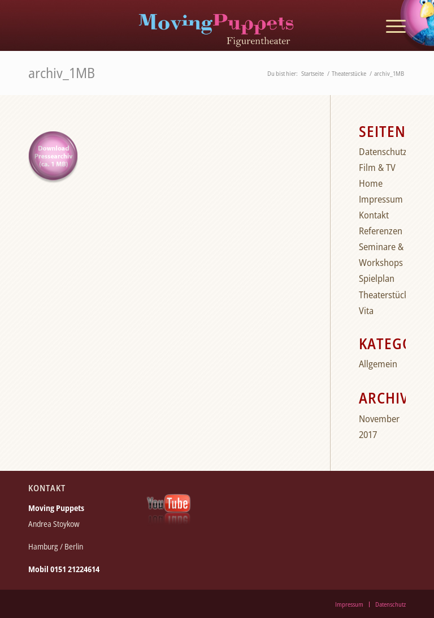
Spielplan (376, 278)
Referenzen (380, 230)
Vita (366, 310)
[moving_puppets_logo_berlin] (216, 25)
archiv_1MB (61, 72)
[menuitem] (390, 25)
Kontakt (374, 214)
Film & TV (377, 167)
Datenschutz (383, 151)
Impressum (381, 198)
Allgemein (378, 363)
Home (371, 183)
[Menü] (390, 25)
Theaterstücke (386, 294)
